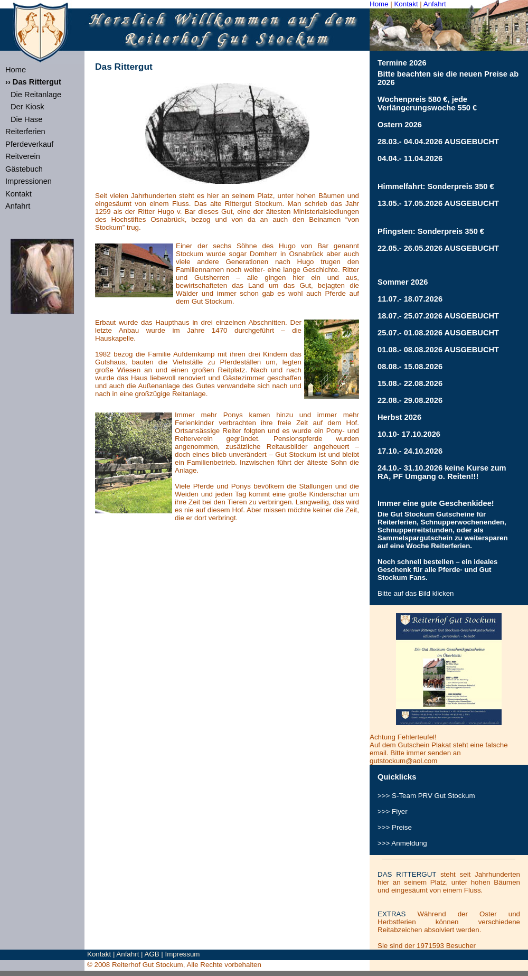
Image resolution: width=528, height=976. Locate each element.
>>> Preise (395, 827)
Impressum (182, 954)
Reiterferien (25, 131)
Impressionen (28, 181)
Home (379, 4)
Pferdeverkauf (29, 144)
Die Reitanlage (36, 94)
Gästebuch (24, 169)
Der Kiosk (27, 106)
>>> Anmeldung (402, 843)
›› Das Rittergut (33, 82)
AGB (151, 954)
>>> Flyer (393, 811)
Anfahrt (434, 4)
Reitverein (22, 156)
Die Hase (26, 119)
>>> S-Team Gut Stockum (426, 796)
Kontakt (406, 4)
